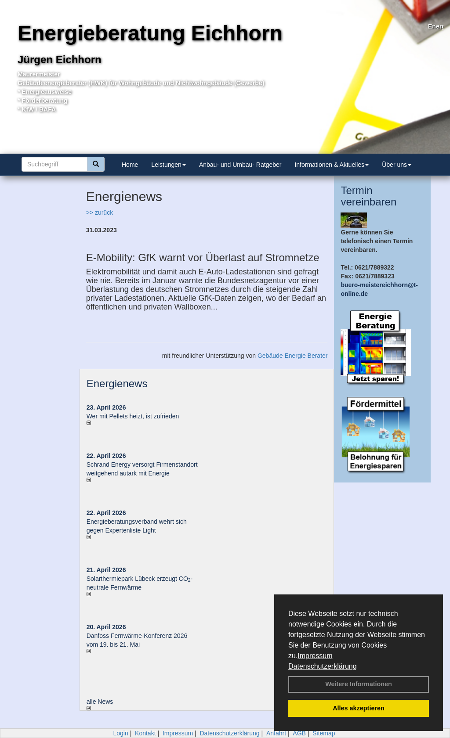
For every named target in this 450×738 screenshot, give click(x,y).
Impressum (315, 655)
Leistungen (168, 164)
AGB (299, 733)
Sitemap (323, 733)
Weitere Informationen (358, 684)
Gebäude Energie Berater (293, 355)
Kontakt (145, 733)
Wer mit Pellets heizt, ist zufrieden (133, 416)
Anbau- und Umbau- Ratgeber (240, 164)
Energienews (117, 383)
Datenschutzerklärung (322, 666)
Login (120, 733)
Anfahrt (276, 733)
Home (130, 164)
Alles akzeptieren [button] (359, 708)
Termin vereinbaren (368, 196)
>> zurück (99, 212)
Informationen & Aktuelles (331, 164)
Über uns (396, 164)
